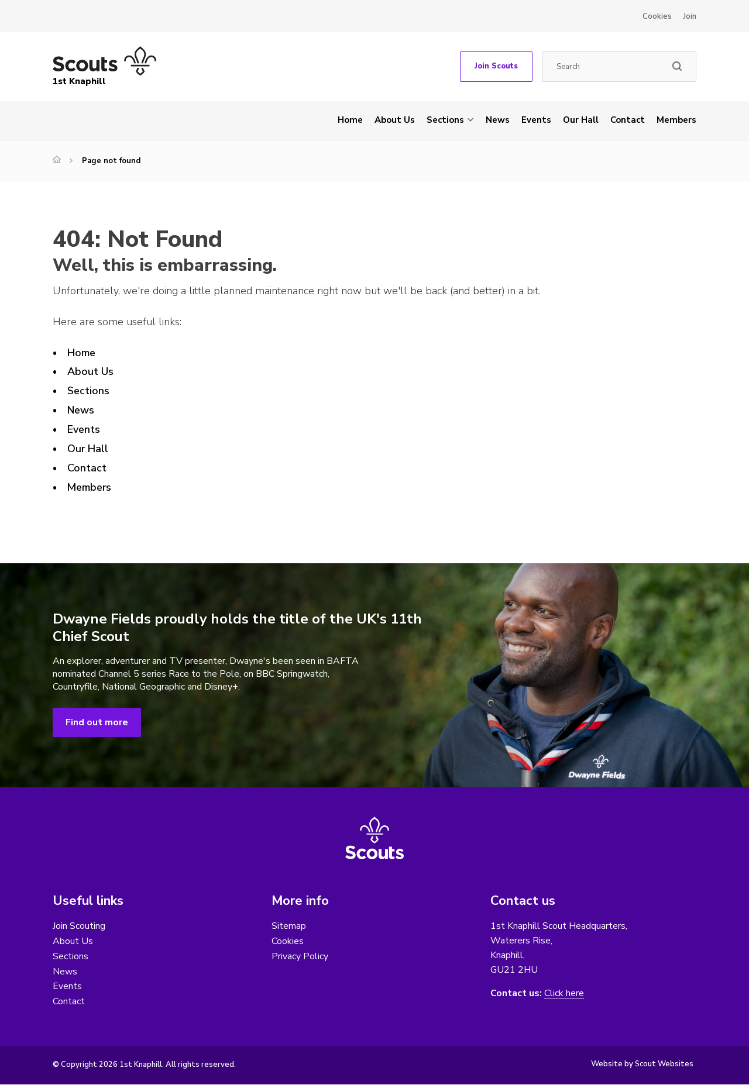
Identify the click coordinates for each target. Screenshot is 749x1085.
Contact (627, 120)
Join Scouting (79, 925)
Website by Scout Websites (642, 1064)
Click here (564, 993)
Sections (445, 120)
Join (689, 16)
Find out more (97, 722)
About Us (394, 120)
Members (676, 120)
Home (350, 120)
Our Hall (581, 120)
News (498, 120)
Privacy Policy (300, 956)
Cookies (657, 16)
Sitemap (289, 925)
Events (536, 120)
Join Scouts (496, 66)
